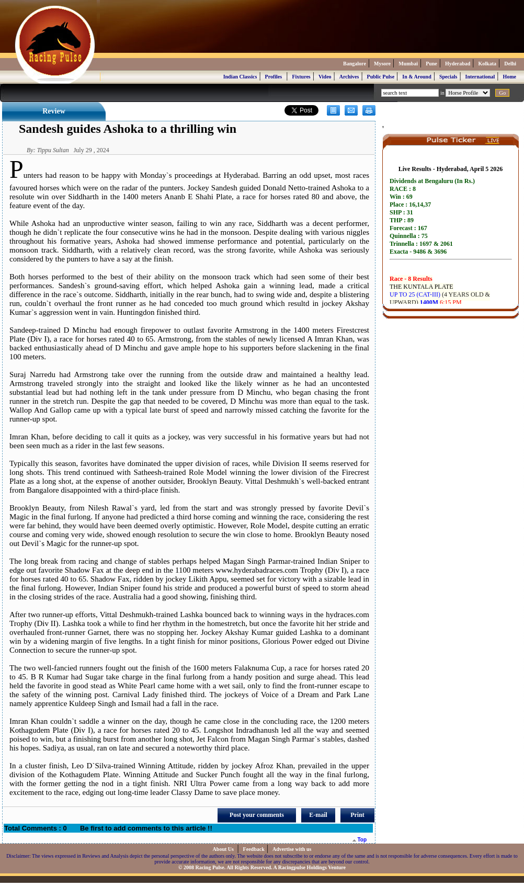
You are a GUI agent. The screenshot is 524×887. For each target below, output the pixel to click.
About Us (224, 849)
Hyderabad (457, 63)
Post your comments (257, 814)
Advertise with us (291, 849)
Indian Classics (240, 76)
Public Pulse (381, 76)
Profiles (273, 76)
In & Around (416, 76)
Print (357, 814)
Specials (448, 76)
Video (325, 76)
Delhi (510, 63)
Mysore (382, 63)
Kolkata (487, 63)
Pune (431, 63)
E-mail (318, 814)
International (480, 76)
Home (509, 76)
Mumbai (408, 63)
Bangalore (354, 63)
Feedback (254, 849)
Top (359, 840)
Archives (349, 76)
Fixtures (301, 76)
